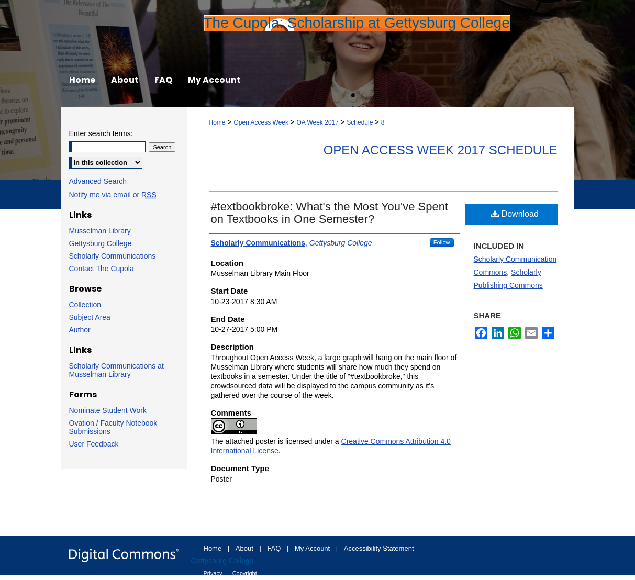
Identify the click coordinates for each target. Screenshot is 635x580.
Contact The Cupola (101, 268)
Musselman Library (100, 231)
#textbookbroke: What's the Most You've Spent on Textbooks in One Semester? (330, 213)
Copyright (244, 573)
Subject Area (89, 317)
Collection (85, 304)
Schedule (360, 122)
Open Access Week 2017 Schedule (441, 150)
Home (217, 122)
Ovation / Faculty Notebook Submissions (113, 427)
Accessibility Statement (379, 548)
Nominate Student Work (108, 410)
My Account (313, 548)
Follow (441, 242)
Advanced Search (98, 181)
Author (80, 330)
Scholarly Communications (112, 256)
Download (515, 213)
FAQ (275, 548)
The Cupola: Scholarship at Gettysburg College (357, 23)
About (245, 548)
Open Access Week (261, 122)
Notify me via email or (113, 195)
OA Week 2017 (318, 122)
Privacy (214, 573)
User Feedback (94, 444)
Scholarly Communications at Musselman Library (116, 370)
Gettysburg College (100, 243)
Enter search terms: (101, 133)
